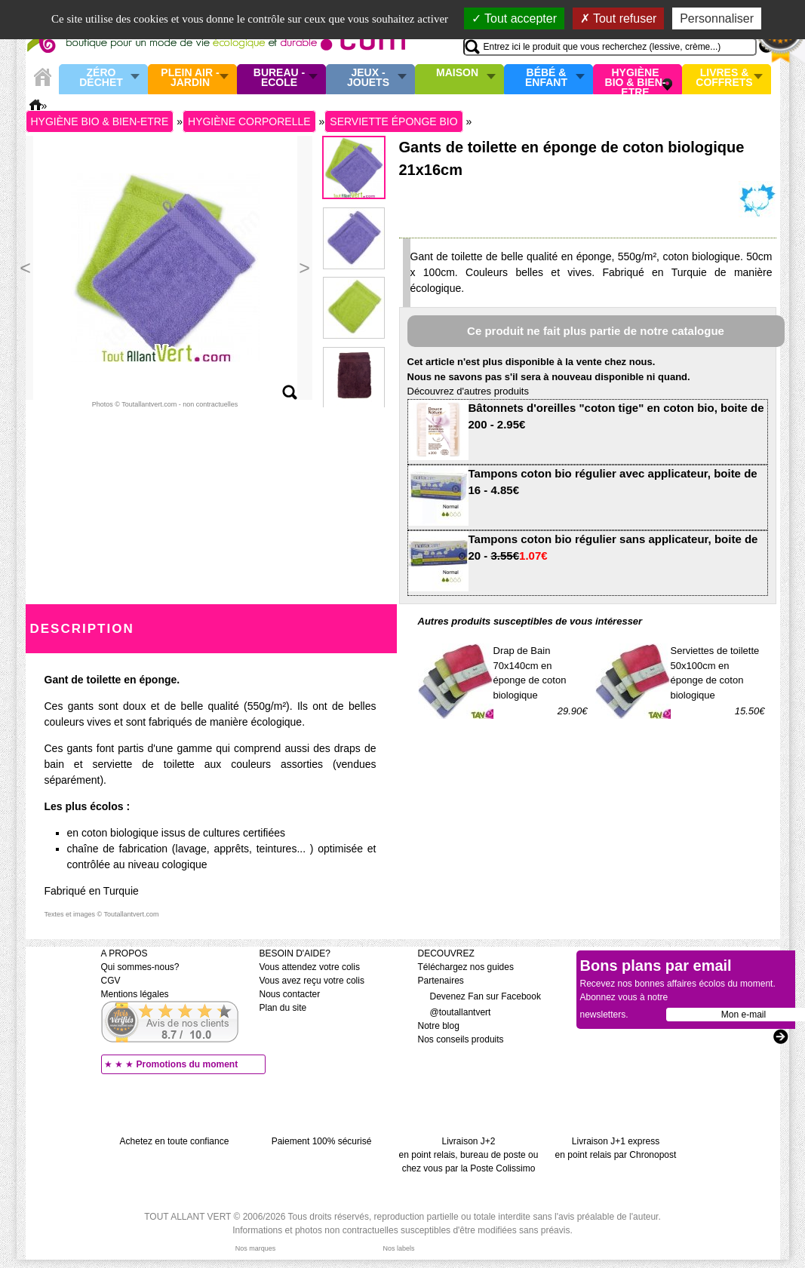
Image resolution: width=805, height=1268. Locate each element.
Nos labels (398, 1248)
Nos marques (255, 1248)
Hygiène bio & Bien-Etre (635, 79)
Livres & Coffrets (724, 78)
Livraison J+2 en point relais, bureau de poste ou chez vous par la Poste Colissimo (469, 1155)
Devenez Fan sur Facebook (479, 996)
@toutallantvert (454, 1012)
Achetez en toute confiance (174, 1141)
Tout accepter (514, 18)
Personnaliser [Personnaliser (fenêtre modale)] (717, 18)
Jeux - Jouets (368, 78)
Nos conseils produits (461, 1039)
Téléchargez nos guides (466, 967)
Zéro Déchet (101, 78)
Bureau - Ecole (279, 78)
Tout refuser (618, 18)
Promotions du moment (187, 1064)
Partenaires (441, 980)
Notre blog (438, 1026)
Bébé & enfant (546, 78)
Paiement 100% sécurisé (322, 1141)
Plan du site (283, 1007)
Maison (457, 73)
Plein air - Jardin (190, 78)
